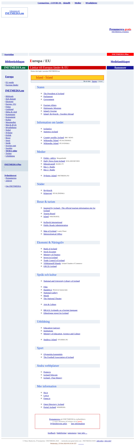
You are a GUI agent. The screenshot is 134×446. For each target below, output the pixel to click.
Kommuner (10, 114)
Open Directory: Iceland (54, 404)
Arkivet (9, 180)
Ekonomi (9, 101)
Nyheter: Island (50, 175)
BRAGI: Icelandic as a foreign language (60, 310)
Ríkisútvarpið (49, 164)
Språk (8, 143)
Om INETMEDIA (13, 186)
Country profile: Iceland (54, 137)
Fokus (8, 106)
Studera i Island (50, 339)
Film (46, 287)
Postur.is (47, 372)
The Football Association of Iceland (59, 357)
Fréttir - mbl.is (50, 158)
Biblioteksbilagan (14, 61)
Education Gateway (52, 328)
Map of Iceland (50, 231)
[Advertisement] (68, 30)
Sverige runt (11, 145)
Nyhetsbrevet (10, 175)
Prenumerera (120, 29)
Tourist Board (49, 213)
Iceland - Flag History (53, 378)
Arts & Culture (50, 304)
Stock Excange (50, 251)
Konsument (10, 117)
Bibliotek (9, 96)
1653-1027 (107, 441)
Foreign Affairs (50, 105)
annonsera (72, 433)
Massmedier (11, 122)
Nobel (8, 130)
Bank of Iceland (50, 248)
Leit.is (46, 395)
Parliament (48, 96)
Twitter (9, 153)
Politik (8, 135)
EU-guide (10, 82)
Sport (8, 140)
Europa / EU (11, 104)
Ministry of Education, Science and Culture (62, 333)
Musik (46, 295)
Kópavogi (48, 193)
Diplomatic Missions (52, 108)
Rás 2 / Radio (49, 170)
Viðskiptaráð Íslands (52, 263)
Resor (8, 138)
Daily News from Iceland (54, 161)
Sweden (9, 148)
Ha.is (46, 392)
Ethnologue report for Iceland (56, 313)
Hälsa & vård (11, 112)
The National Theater (53, 298)
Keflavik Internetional (53, 222)
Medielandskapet (120, 61)
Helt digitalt (11, 99)
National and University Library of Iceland (62, 281)
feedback (51, 433)
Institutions (48, 331)
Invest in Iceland (51, 257)
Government (49, 99)
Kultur (8, 119)
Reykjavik (48, 190)
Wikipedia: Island (51, 143)
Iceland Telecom (50, 375)
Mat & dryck (11, 125)
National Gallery (51, 292)
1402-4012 (99, 441)
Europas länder (12, 85)
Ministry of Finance (52, 254)
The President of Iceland (54, 93)
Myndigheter (11, 127)
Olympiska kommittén (53, 354)
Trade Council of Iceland (54, 260)
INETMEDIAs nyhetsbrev (120, 32)
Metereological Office (53, 234)
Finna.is (47, 398)
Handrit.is (48, 290)
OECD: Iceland (50, 266)
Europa (94, 81)
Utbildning (10, 156)
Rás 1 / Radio (49, 167)
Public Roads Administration (56, 225)
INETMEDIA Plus (13, 164)
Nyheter (9, 132)
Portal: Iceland (50, 407)
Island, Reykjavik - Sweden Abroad (59, 114)
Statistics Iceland (51, 131)
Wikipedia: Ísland (51, 140)
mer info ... (82, 433)
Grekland (9, 109)
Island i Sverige (50, 111)
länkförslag (61, 433)
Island (46, 216)
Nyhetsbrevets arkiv (58, 423)
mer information (78, 423)
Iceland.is (48, 128)
